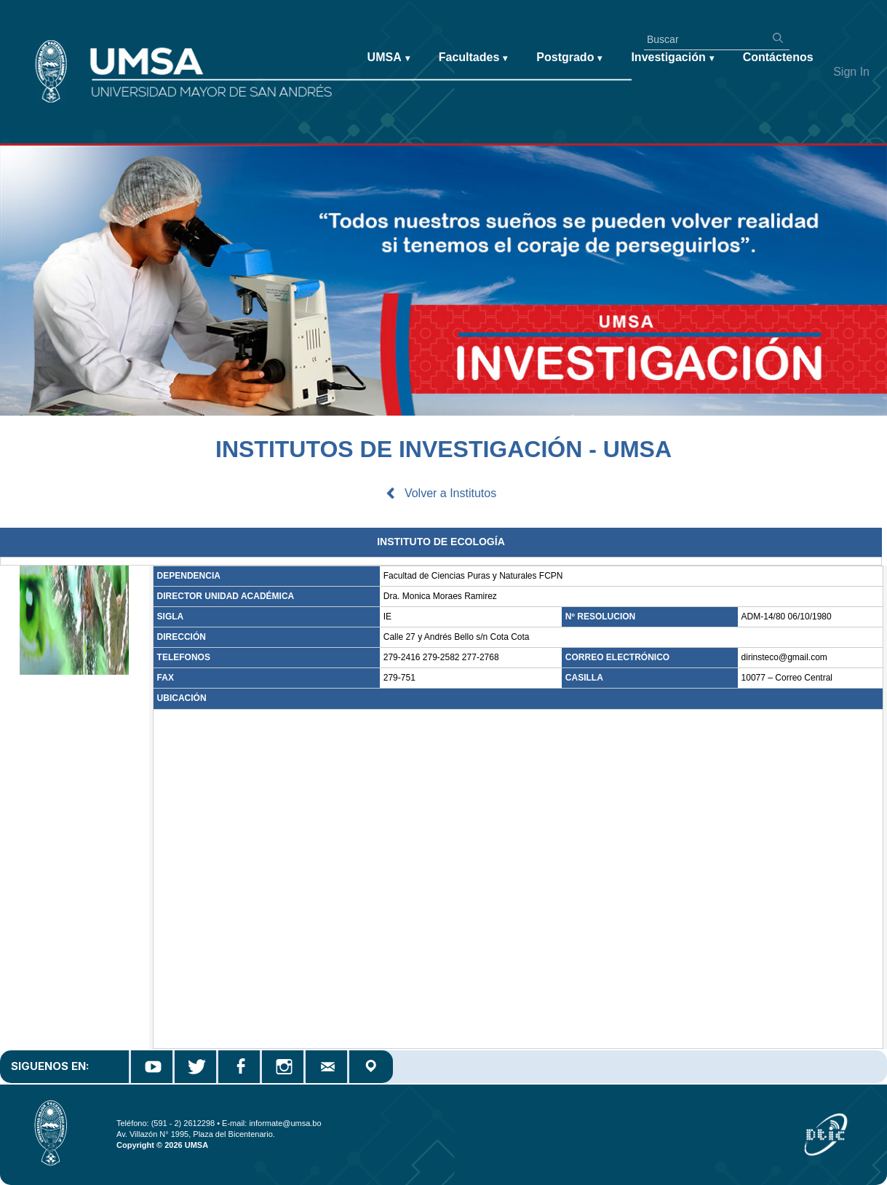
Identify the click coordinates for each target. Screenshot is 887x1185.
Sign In (851, 72)
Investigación (672, 58)
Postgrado (569, 58)
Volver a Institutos (450, 493)
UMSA (388, 58)
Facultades (473, 58)
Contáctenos (778, 57)
